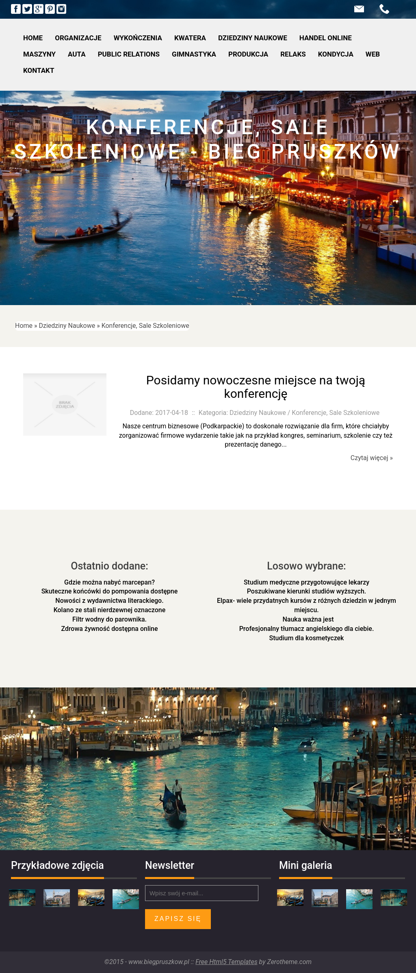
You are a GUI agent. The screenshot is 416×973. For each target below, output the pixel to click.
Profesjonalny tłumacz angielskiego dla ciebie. (306, 629)
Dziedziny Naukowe (67, 325)
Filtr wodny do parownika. (109, 619)
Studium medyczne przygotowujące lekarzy (306, 582)
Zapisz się (178, 918)
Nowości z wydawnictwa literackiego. (109, 600)
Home (23, 325)
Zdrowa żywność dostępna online (109, 629)
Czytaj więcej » (372, 458)
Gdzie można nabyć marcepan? (109, 582)
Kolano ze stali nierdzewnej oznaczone (110, 610)
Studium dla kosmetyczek (306, 638)
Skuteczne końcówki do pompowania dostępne (109, 591)
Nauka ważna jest (307, 619)
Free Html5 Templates (226, 962)
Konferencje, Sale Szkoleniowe (145, 325)
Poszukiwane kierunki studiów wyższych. (306, 591)
